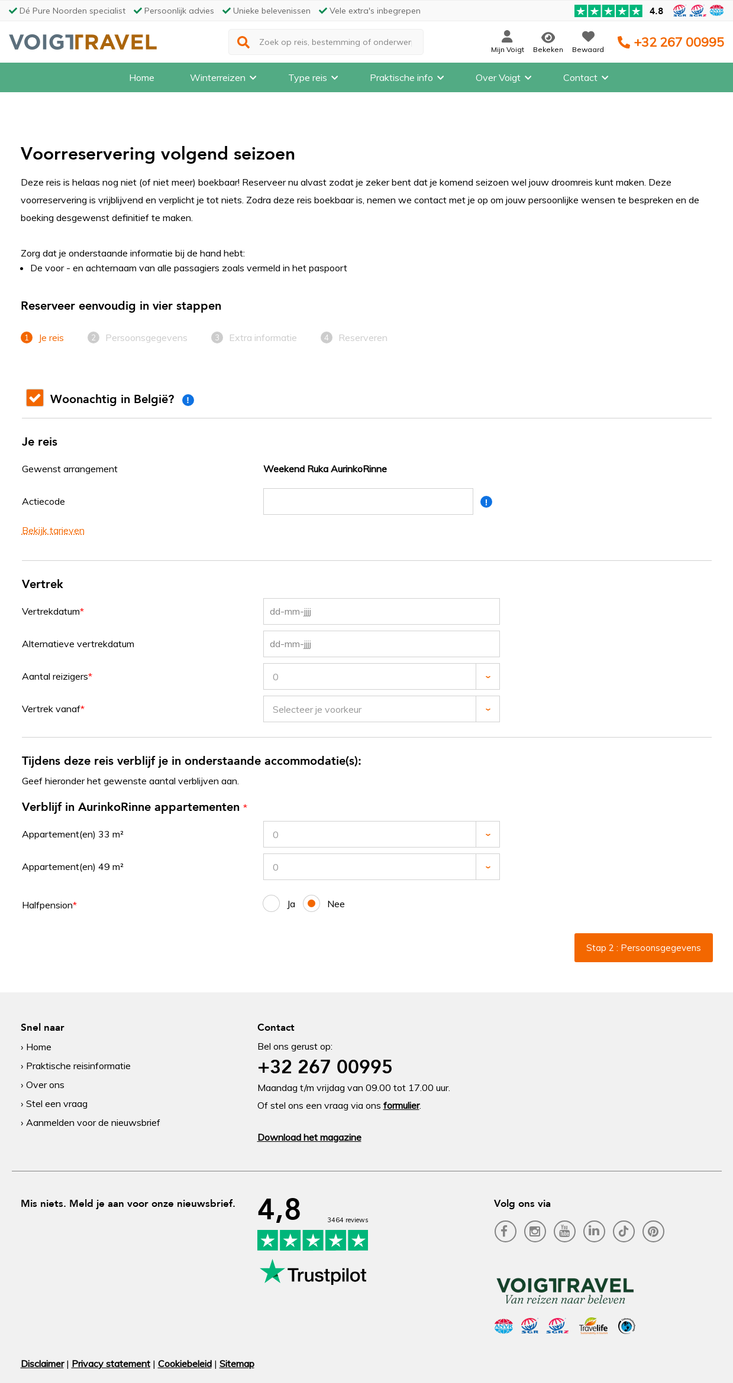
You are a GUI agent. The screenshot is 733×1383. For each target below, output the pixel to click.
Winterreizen (218, 80)
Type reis (307, 80)
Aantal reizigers (55, 676)
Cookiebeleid (185, 1363)
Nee (324, 904)
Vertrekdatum (51, 611)
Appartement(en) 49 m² (73, 866)
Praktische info (401, 80)
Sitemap (236, 1363)
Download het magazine (309, 1137)
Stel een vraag (57, 1103)
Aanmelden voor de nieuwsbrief (93, 1122)
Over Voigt (498, 80)
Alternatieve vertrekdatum (78, 644)
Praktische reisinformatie (78, 1066)
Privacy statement (111, 1363)
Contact (580, 80)
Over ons (45, 1084)
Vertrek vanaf (51, 709)
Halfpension (47, 905)
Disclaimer (42, 1363)
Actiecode (43, 501)
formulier (401, 1105)
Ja (279, 904)
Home (141, 80)
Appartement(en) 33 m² (73, 834)
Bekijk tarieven (53, 530)
